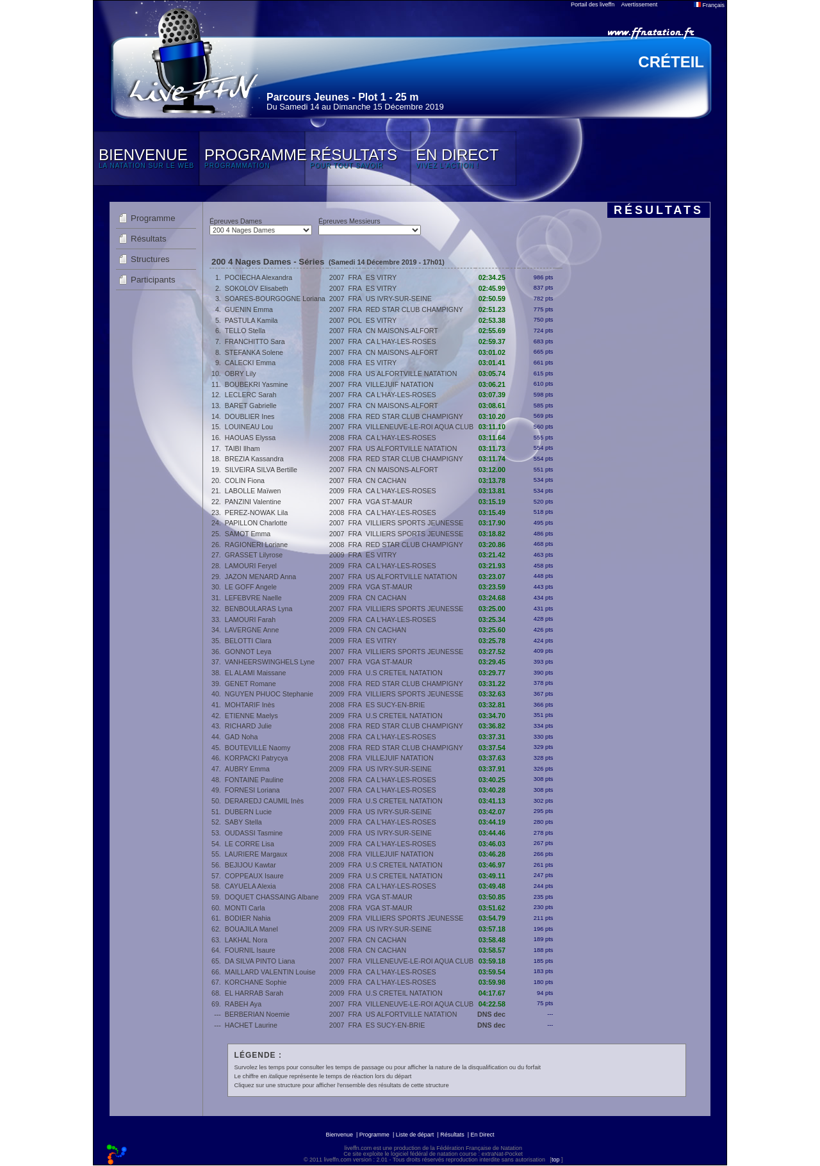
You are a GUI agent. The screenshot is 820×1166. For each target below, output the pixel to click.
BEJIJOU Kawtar (250, 865)
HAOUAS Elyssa (250, 437)
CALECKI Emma (250, 362)
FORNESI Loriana (252, 790)
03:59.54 (492, 972)
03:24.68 (492, 598)
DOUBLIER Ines (250, 416)
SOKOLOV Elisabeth (256, 288)
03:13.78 (492, 480)
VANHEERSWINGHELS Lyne (270, 662)
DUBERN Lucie (248, 812)
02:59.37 (492, 341)
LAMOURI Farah (250, 619)
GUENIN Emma (249, 309)
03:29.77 (492, 673)
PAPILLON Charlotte (256, 523)
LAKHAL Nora (246, 940)
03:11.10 (492, 427)
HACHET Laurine (251, 1025)
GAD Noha (241, 737)
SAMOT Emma (247, 534)
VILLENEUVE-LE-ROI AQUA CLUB (419, 427)
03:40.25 (492, 780)
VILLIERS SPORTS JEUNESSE (415, 523)
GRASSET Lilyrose (254, 555)
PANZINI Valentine (253, 501)
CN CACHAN (386, 480)
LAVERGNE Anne (252, 630)
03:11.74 (492, 459)
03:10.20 (492, 416)
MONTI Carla (245, 908)
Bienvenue (339, 1134)
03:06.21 (492, 384)
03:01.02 (492, 352)
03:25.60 (492, 630)
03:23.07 (492, 576)
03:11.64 (492, 437)
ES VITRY (381, 277)
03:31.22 (492, 683)
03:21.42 (492, 555)
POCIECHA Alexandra (258, 277)
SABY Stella (243, 822)
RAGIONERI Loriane (256, 544)
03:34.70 (492, 715)
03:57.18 (492, 929)
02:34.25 (492, 277)
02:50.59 (492, 298)
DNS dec (491, 1014)
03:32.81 (492, 705)
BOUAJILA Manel (251, 929)
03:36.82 (492, 726)
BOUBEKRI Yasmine (256, 384)
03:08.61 (492, 405)
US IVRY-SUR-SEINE (399, 298)
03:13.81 (492, 491)
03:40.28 (492, 790)
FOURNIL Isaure (250, 950)
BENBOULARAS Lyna (259, 608)
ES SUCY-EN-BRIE (395, 705)
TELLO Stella (245, 330)
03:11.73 (492, 448)
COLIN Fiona (245, 480)
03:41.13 (492, 801)
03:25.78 (492, 641)
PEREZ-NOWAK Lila (256, 512)
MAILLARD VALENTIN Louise (270, 972)
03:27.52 (492, 651)
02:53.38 (492, 320)
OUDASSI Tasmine (254, 833)
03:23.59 (492, 587)
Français (709, 5)
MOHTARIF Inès (250, 705)
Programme (153, 218)
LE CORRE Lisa (249, 844)
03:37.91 (492, 769)
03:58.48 (492, 940)
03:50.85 (492, 897)
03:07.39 (492, 394)
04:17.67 (492, 993)
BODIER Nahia (248, 918)
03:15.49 (492, 512)
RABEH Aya (243, 1004)
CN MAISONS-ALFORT (402, 330)
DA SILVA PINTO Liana (260, 961)
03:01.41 (492, 362)
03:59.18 (492, 961)
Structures (150, 259)
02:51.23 (492, 309)
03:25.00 (492, 608)
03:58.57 (492, 950)
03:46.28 (492, 854)
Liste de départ (415, 1134)
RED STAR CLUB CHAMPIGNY (414, 309)
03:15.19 (492, 501)
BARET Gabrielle (251, 405)
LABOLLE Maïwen (253, 491)
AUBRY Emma (247, 769)
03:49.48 (492, 886)
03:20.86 (492, 544)
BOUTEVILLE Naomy (257, 747)
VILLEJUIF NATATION (400, 384)
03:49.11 (492, 876)
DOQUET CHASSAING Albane (272, 897)
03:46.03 (492, 844)
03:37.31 (492, 737)
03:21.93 (492, 566)
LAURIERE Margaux (256, 854)
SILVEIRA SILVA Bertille (261, 469)
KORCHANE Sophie (256, 982)
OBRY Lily (240, 373)
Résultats (149, 238)
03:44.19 (492, 822)
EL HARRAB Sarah (254, 993)
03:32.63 (492, 694)
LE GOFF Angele (251, 587)
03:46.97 (492, 865)
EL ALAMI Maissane (255, 673)
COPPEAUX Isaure (254, 876)
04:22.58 (492, 1004)
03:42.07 (492, 812)
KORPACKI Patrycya (256, 758)
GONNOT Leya (248, 651)
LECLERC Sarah (251, 394)
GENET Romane (250, 683)
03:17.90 (492, 523)
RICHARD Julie (248, 726)
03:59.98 (492, 982)
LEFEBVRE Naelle (253, 598)
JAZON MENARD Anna (260, 576)
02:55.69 (492, 330)
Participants (153, 279)
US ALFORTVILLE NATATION (411, 373)
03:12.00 (492, 469)
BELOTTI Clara (248, 641)
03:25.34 (492, 619)
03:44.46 (492, 833)
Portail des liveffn (592, 4)
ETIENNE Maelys (251, 715)
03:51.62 (492, 908)
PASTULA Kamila (251, 320)
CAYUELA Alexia (250, 886)
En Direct (483, 1134)
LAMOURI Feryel (251, 566)
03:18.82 (492, 534)
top (556, 1159)
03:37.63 (492, 758)
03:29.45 (492, 662)
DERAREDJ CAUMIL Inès (264, 801)
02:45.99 (492, 288)
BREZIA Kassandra (254, 459)
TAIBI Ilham (242, 448)
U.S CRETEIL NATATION (404, 673)
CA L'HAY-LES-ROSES (401, 341)
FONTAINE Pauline (254, 780)
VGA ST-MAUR (389, 501)
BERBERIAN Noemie (257, 1014)
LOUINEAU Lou (249, 427)
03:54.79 (492, 918)
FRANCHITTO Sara (255, 341)
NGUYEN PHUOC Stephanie (269, 694)
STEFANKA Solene (254, 352)
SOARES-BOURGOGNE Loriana (275, 298)
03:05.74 (492, 373)
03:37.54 (492, 747)
